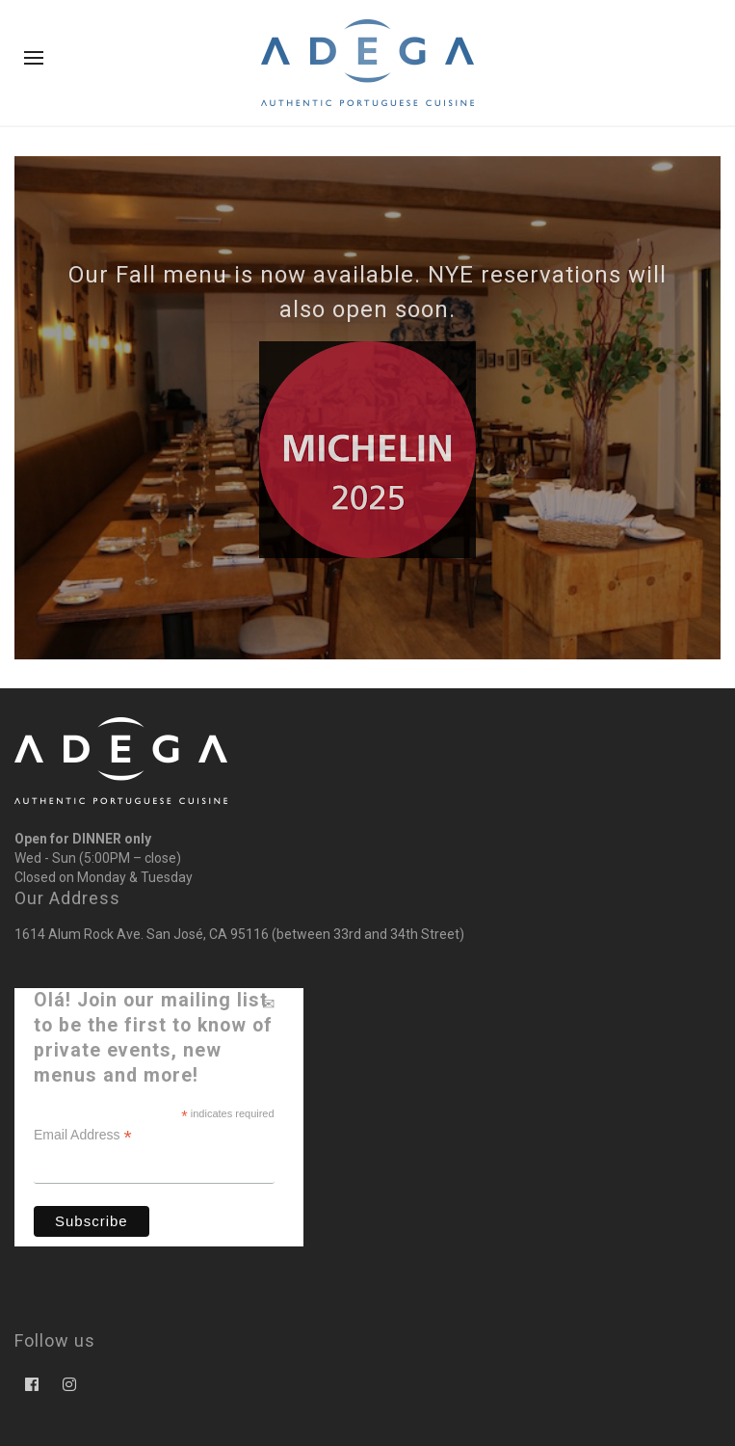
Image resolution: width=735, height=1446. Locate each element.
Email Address (83, 1135)
